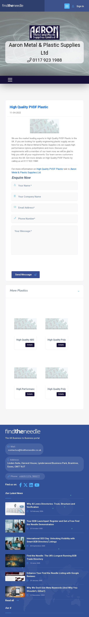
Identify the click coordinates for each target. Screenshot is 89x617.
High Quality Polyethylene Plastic (65, 339)
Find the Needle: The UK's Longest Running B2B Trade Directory (51, 557)
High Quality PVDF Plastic (49, 169)
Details (30, 345)
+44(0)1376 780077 (29, 476)
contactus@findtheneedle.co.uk (24, 450)
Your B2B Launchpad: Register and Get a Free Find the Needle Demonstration (53, 523)
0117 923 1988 (44, 60)
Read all (12, 600)
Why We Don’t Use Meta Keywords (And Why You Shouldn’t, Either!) (52, 589)
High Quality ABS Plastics (29, 339)
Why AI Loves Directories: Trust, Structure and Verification (51, 505)
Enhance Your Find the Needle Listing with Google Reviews (53, 575)
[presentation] (33, 262)
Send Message (26, 274)
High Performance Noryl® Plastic (34, 389)
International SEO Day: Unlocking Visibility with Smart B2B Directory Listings (51, 540)
